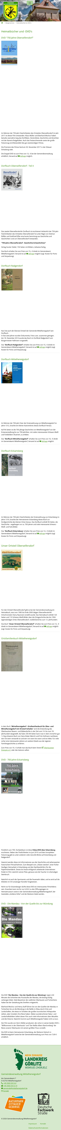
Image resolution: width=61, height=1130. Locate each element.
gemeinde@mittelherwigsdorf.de (15, 1088)
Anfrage (23, 156)
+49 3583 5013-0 (9, 1083)
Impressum (33, 1124)
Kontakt (6, 1091)
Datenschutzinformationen (38, 1128)
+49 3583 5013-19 (10, 1086)
